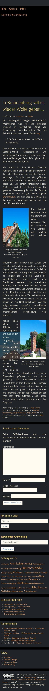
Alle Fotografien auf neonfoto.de (28, 675)
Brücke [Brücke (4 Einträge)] (14, 569)
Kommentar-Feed (10, 662)
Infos (23, 8)
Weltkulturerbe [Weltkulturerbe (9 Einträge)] (7, 591)
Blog (4, 8)
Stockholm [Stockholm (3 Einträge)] (4, 588)
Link (41, 415)
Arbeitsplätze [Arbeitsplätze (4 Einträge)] (5, 564)
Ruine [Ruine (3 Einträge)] (6, 579)
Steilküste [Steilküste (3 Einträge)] (41, 583)
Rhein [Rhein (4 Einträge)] (3, 580)
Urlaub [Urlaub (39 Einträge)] (35, 587)
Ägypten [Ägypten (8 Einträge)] (32, 591)
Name (6, 480)
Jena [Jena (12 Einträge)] (9, 576)
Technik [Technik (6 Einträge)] (19, 588)
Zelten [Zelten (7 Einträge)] (26, 591)
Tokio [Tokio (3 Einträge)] (24, 588)
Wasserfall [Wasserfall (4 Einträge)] (43, 588)
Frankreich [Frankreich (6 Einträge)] (29, 573)
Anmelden (7, 657)
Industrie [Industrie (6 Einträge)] (44, 573)
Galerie (13, 8)
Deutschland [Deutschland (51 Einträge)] (31, 568)
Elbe (24, 413)
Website (7, 496)
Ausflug (36, 410)
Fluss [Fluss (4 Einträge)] (22, 573)
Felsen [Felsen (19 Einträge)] (17, 572)
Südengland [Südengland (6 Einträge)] (11, 588)
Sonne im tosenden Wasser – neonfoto (18, 628)
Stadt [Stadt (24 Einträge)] (20, 583)
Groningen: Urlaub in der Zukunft (24, 638)
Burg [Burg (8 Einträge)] (19, 568)
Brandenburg (7, 413)
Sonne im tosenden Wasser (14, 612)
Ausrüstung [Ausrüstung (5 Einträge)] (37, 564)
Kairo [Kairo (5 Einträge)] (14, 576)
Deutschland (17, 413)
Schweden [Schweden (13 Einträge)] (34, 579)
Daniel (30, 116)
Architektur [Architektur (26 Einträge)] (17, 563)
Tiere (34, 413)
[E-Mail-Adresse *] (24, 542)
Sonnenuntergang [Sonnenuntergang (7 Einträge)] (8, 583)
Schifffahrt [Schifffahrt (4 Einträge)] (12, 580)
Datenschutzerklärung (14, 14)
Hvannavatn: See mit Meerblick (15, 604)
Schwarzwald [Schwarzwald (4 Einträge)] (24, 580)
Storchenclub (9, 197)
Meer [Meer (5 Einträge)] (30, 576)
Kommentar (24, 446)
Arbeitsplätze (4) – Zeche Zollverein (17, 607)
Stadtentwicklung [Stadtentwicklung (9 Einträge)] (30, 583)
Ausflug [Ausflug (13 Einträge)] (28, 563)
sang (37, 133)
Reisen (37, 408)
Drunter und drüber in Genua (14, 614)
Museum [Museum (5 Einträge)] (35, 576)
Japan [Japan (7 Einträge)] (3, 576)
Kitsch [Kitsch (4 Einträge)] (25, 576)
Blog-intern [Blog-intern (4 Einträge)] (8, 569)
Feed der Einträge (10, 660)
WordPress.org (9, 664)
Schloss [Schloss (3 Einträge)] (17, 579)
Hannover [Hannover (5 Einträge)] (37, 573)
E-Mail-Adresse (24, 486)
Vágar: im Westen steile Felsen (15, 609)
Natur (29, 413)
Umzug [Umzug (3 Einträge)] (28, 588)
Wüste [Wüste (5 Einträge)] (21, 591)
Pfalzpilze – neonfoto (11, 633)
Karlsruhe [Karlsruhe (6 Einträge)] (19, 576)
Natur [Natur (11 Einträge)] (42, 576)
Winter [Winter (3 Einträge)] (16, 591)
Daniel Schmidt (30, 677)
